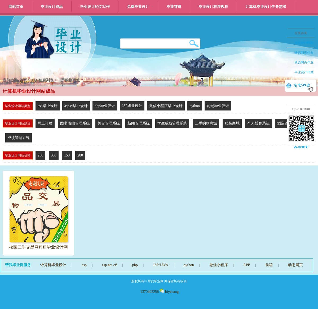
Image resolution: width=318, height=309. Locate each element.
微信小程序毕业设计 (166, 106)
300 (53, 155)
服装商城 (232, 123)
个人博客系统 (258, 123)
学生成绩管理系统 (172, 123)
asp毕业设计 (48, 106)
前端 (269, 265)
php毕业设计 (105, 106)
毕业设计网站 (303, 43)
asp (84, 265)
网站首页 (15, 7)
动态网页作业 (303, 62)
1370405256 (149, 292)
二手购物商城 (206, 123)
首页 (23, 80)
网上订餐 (45, 123)
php (135, 265)
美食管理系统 (109, 123)
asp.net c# (109, 265)
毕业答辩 (173, 7)
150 (67, 155)
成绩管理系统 (18, 138)
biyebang (169, 292)
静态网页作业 (303, 52)
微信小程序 (218, 265)
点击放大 (301, 148)
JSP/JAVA (160, 265)
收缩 (280, 62)
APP (246, 265)
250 (40, 155)
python (194, 106)
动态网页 (295, 265)
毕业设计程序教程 (213, 7)
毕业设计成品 (52, 7)
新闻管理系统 (138, 123)
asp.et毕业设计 (76, 106)
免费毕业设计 (138, 7)
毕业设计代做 (303, 72)
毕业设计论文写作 (95, 7)
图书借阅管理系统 (75, 123)
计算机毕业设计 (53, 265)
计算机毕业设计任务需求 (265, 7)
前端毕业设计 (218, 106)
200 (80, 155)
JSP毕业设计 (132, 106)
